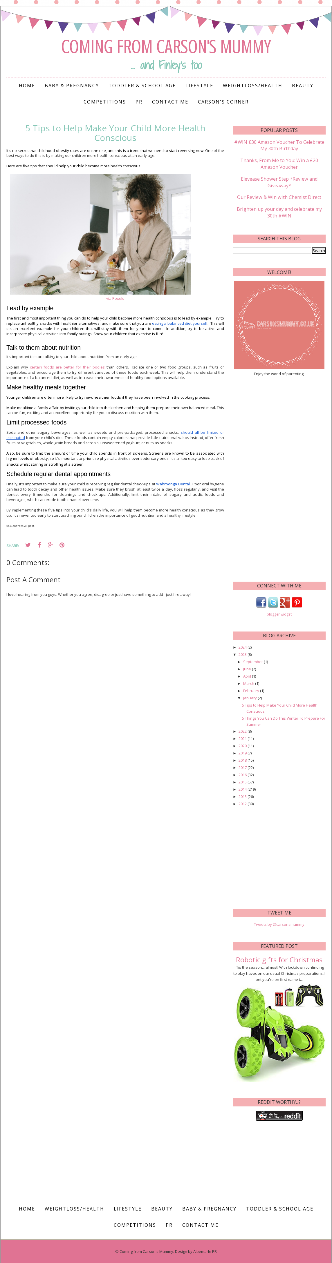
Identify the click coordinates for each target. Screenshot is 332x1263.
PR (139, 102)
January (250, 697)
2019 (243, 752)
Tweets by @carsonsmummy (279, 923)
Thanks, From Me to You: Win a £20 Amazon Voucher (279, 163)
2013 (243, 796)
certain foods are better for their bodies (67, 367)
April (247, 675)
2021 (243, 738)
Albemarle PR (205, 1250)
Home (27, 85)
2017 (243, 767)
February (251, 690)
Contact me (170, 102)
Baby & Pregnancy (72, 85)
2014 (243, 788)
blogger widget (279, 613)
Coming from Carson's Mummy (166, 46)
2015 (243, 781)
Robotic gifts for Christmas (279, 958)
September (253, 661)
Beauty (302, 85)
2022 (243, 730)
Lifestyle (199, 85)
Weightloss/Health (252, 85)
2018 (243, 759)
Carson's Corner (223, 102)
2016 (243, 774)
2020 (243, 745)
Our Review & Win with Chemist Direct (279, 197)
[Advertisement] (279, 478)
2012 (243, 803)
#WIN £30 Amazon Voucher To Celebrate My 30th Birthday (279, 145)
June (247, 668)
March (249, 682)
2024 (243, 646)
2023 (243, 653)
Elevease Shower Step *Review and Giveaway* (279, 181)
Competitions (105, 102)
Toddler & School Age (142, 85)
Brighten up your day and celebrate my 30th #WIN (279, 211)
